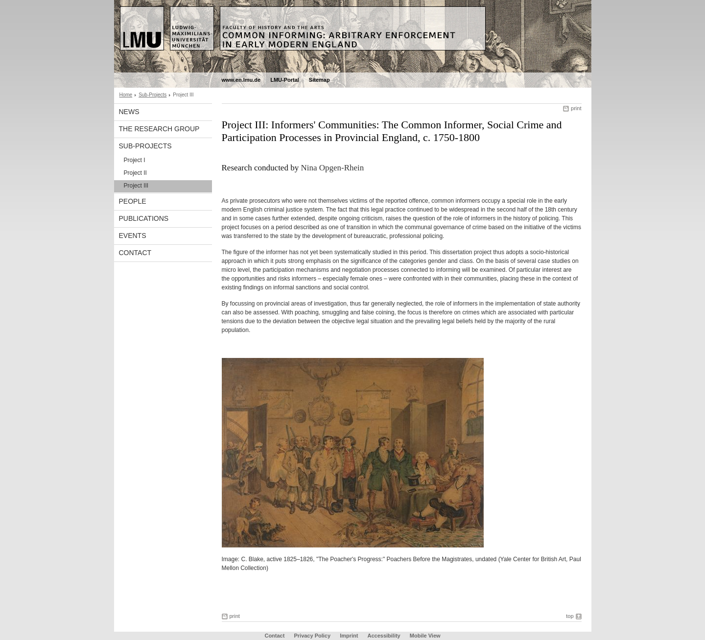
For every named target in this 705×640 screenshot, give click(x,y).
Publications (144, 218)
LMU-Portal (284, 80)
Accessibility (384, 636)
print (576, 108)
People (132, 201)
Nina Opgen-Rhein (332, 167)
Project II (135, 172)
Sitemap (319, 80)
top (569, 616)
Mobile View (425, 636)
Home (126, 94)
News (129, 112)
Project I (134, 160)
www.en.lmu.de (241, 80)
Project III (136, 185)
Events (132, 235)
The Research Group (159, 129)
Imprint (349, 636)
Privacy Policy (312, 636)
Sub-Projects (152, 94)
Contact (135, 253)
